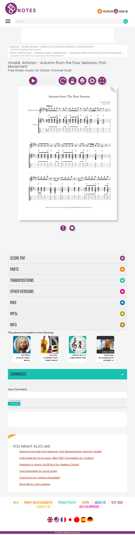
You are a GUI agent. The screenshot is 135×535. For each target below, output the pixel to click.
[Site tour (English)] (50, 521)
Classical (14, 46)
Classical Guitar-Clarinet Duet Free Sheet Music (96, 52)
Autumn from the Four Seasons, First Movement (67, 46)
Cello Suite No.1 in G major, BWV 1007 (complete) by (56, 459)
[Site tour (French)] (63, 521)
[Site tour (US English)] (57, 521)
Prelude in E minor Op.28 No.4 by (49, 465)
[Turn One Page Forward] (113, 153)
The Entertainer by (38, 472)
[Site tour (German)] (90, 521)
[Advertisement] (67, 34)
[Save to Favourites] (72, 228)
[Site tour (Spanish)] (83, 521)
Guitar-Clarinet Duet (20, 52)
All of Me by (34, 485)
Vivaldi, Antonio (30, 46)
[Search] (125, 21)
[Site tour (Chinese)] (77, 521)
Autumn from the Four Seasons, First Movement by (60, 452)
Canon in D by (39, 479)
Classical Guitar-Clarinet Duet (50, 52)
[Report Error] (63, 228)
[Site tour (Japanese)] (70, 521)
